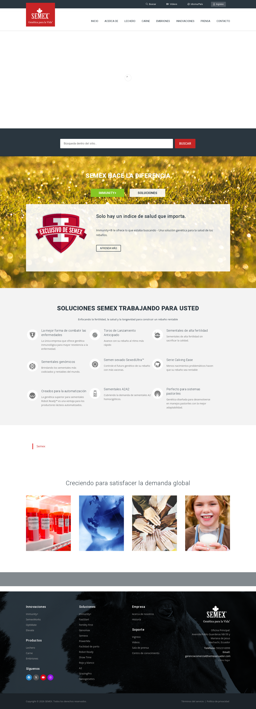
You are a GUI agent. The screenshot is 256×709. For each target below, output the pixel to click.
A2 (80, 668)
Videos (171, 4)
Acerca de (111, 18)
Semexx (83, 635)
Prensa (205, 18)
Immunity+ (32, 614)
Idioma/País (195, 4)
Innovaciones (185, 18)
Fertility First (86, 624)
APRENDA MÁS (108, 248)
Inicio (94, 18)
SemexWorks (33, 619)
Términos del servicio (192, 701)
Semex (41, 446)
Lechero (129, 18)
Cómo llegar (224, 660)
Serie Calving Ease (179, 360)
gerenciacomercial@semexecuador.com (208, 656)
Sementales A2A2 (116, 389)
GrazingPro (85, 673)
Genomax (84, 630)
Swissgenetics (87, 679)
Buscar (151, 4)
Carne (146, 18)
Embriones (163, 18)
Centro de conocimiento (145, 653)
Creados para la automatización (63, 391)
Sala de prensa (140, 647)
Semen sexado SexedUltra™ (124, 360)
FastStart (84, 619)
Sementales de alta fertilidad (187, 330)
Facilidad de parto (89, 646)
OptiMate (31, 624)
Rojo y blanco (86, 662)
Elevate (30, 630)
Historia (136, 619)
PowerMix (84, 641)
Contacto (223, 18)
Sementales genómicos (58, 362)
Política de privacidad (218, 701)
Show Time (85, 657)
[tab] (147, 197)
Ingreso (218, 4)
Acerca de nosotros (143, 614)
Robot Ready (86, 652)
